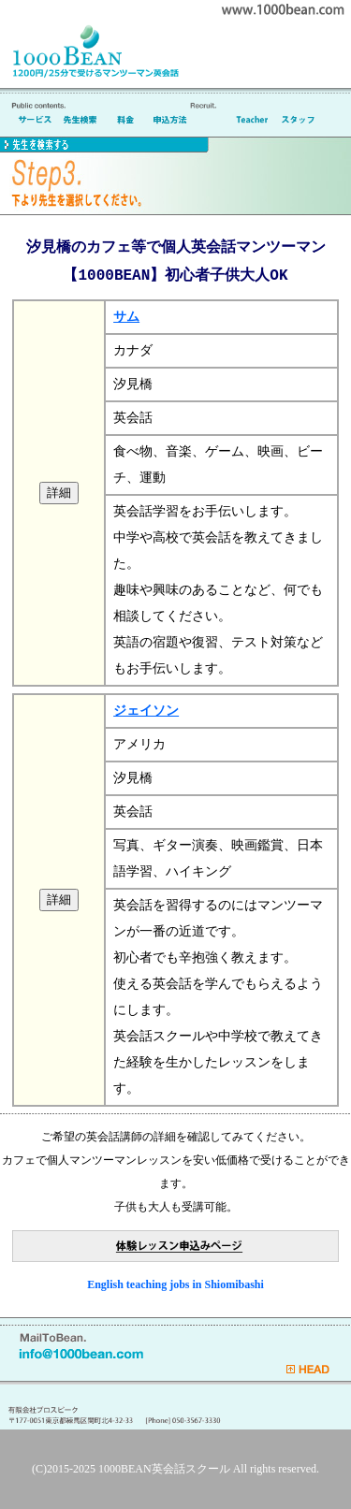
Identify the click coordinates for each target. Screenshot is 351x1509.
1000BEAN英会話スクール (164, 1468)
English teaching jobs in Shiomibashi (175, 1284)
